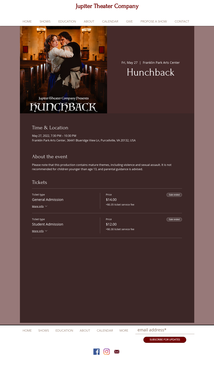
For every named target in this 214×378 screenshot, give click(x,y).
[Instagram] (107, 352)
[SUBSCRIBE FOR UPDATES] (164, 340)
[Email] (117, 352)
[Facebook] (96, 352)
